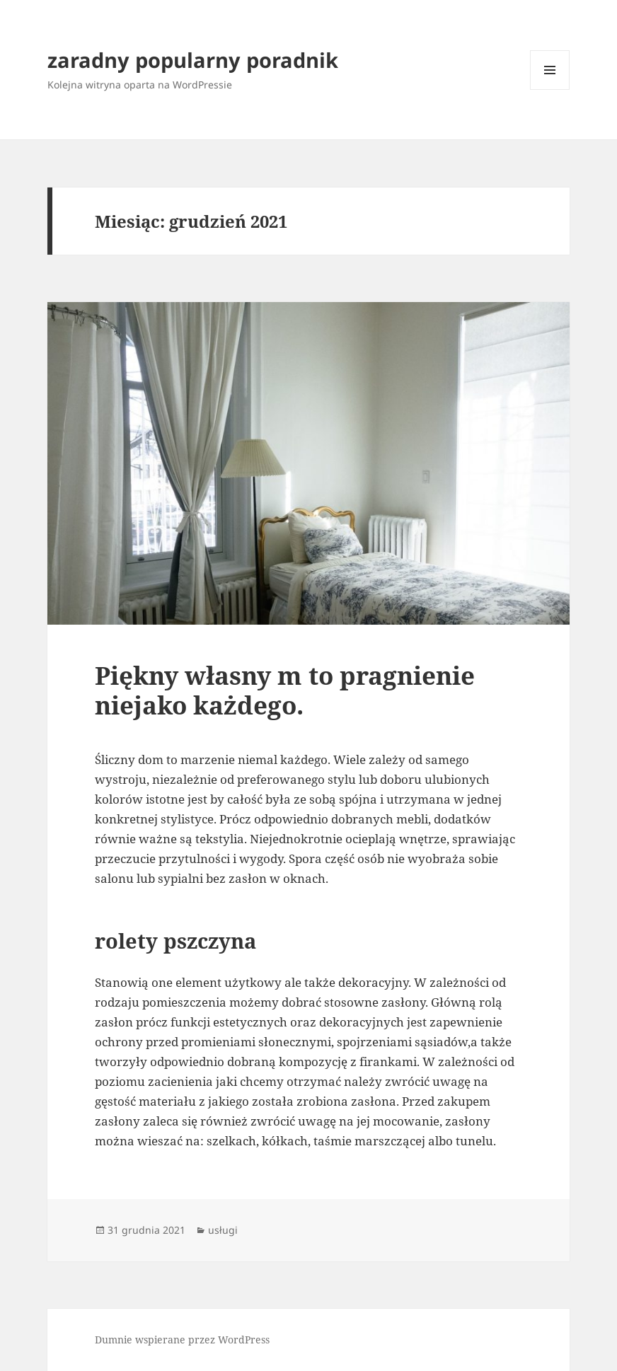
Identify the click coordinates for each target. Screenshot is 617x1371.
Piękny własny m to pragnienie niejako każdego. (285, 690)
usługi (223, 1230)
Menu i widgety (550, 89)
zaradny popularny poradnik (192, 60)
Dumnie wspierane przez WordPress (182, 1339)
